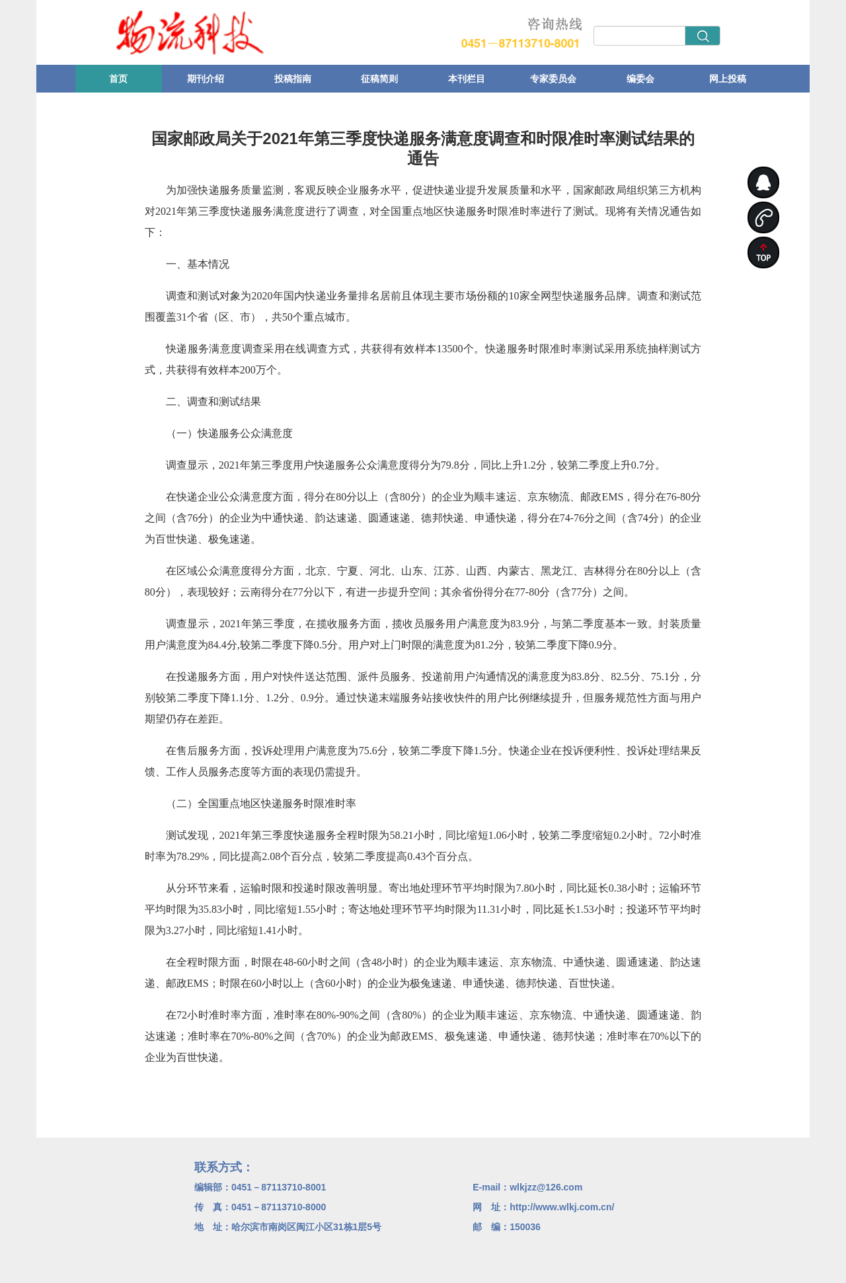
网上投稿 (727, 78)
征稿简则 (379, 78)
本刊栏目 (466, 78)
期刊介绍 (205, 78)
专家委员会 (553, 78)
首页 (118, 78)
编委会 (640, 78)
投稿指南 (292, 78)
